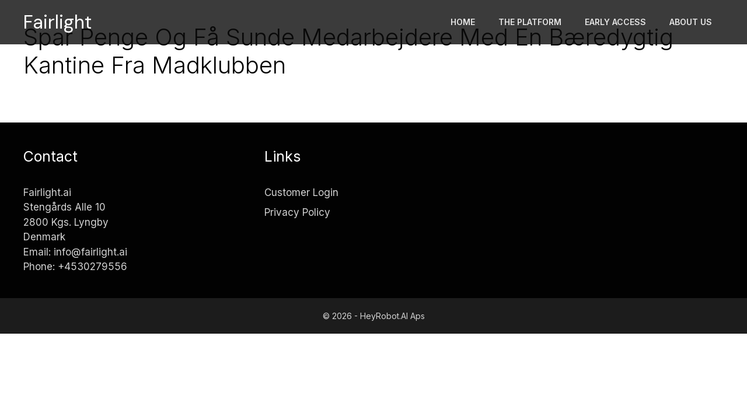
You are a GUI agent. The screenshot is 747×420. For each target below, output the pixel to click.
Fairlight (57, 22)
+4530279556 (92, 266)
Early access (615, 22)
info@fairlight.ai (90, 252)
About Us (690, 22)
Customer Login (301, 192)
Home (463, 22)
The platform (529, 22)
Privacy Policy (297, 212)
